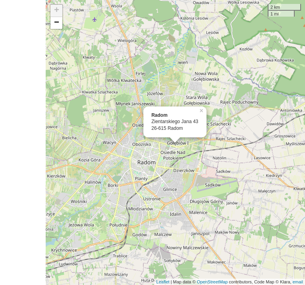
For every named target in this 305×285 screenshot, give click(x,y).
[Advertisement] (23, 142)
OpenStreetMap (212, 281)
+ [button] (56, 11)
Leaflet (163, 281)
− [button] (56, 23)
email (298, 281)
